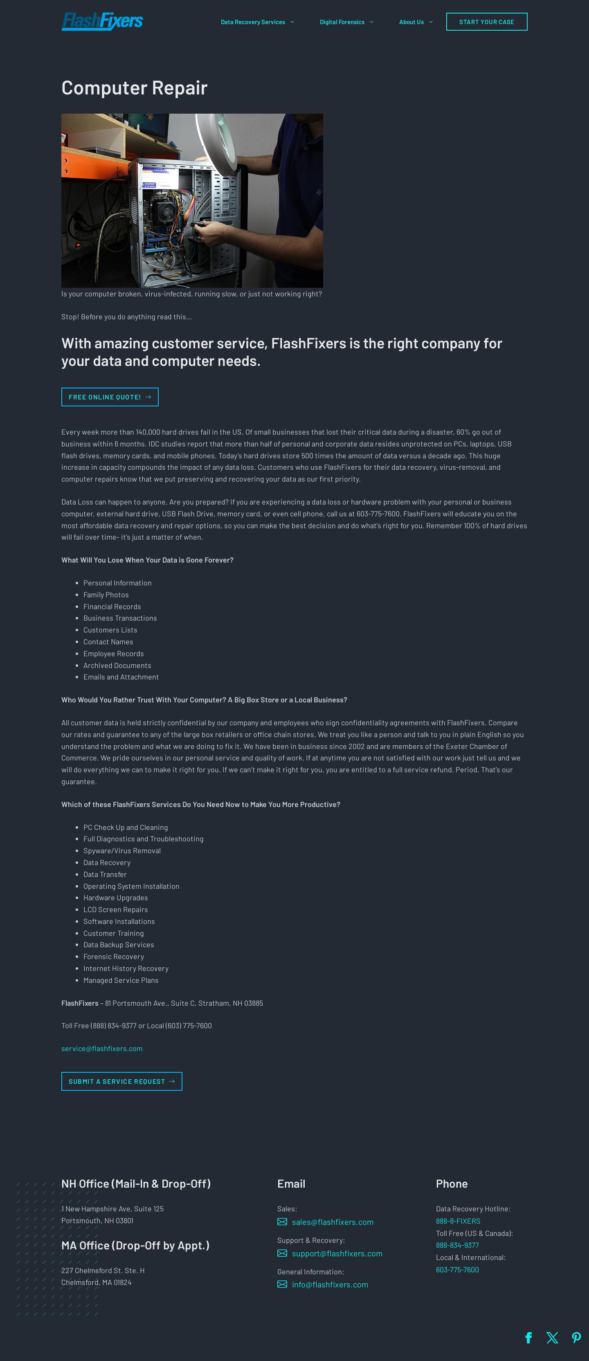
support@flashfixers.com (337, 1253)
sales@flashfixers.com (333, 1221)
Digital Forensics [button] (353, 21)
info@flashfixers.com (330, 1284)
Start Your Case (487, 21)
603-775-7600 (457, 1269)
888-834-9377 (457, 1244)
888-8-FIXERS (458, 1220)
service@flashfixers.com (102, 1048)
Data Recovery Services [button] (264, 21)
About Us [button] (422, 21)
